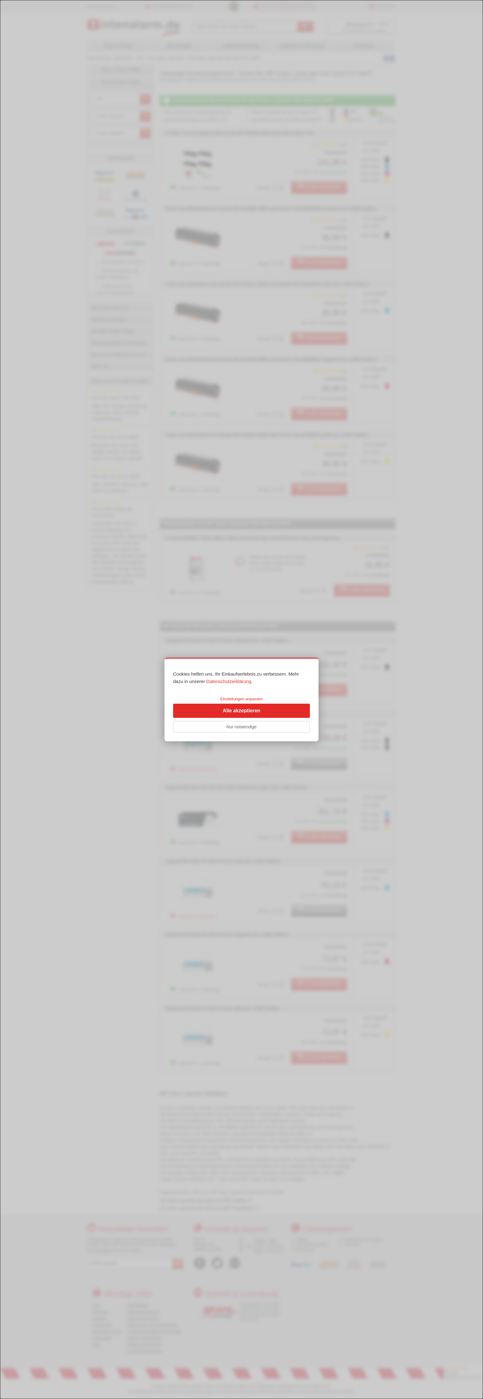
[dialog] (241, 699)
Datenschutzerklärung (228, 681)
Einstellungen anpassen (241, 699)
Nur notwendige (241, 726)
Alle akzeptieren (241, 710)
